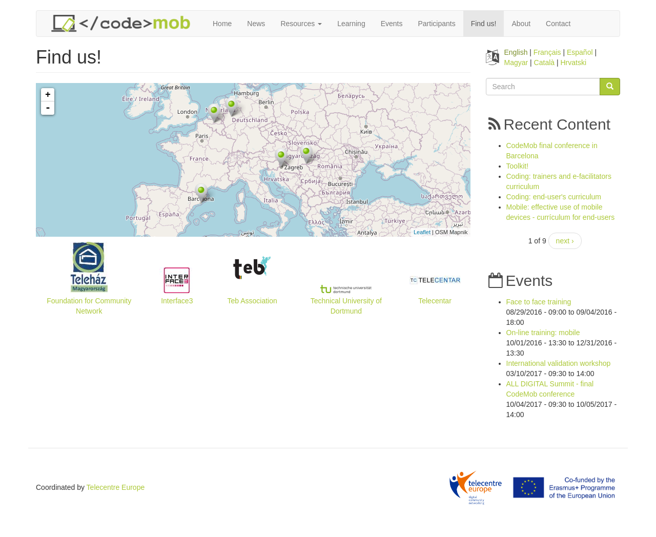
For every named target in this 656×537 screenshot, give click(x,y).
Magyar (516, 62)
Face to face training (538, 302)
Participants (437, 23)
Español (580, 52)
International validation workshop (558, 363)
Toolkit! (517, 166)
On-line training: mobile (543, 332)
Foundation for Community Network (89, 306)
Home (222, 23)
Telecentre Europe (116, 487)
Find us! (484, 23)
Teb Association (252, 301)
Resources (301, 23)
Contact (558, 23)
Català (544, 62)
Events (392, 23)
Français (547, 52)
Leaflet (422, 232)
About (520, 23)
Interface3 (177, 301)
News (256, 23)
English (516, 52)
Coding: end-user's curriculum (554, 197)
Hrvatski (574, 62)
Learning (351, 23)
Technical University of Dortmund (346, 306)
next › (565, 241)
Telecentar (435, 301)
